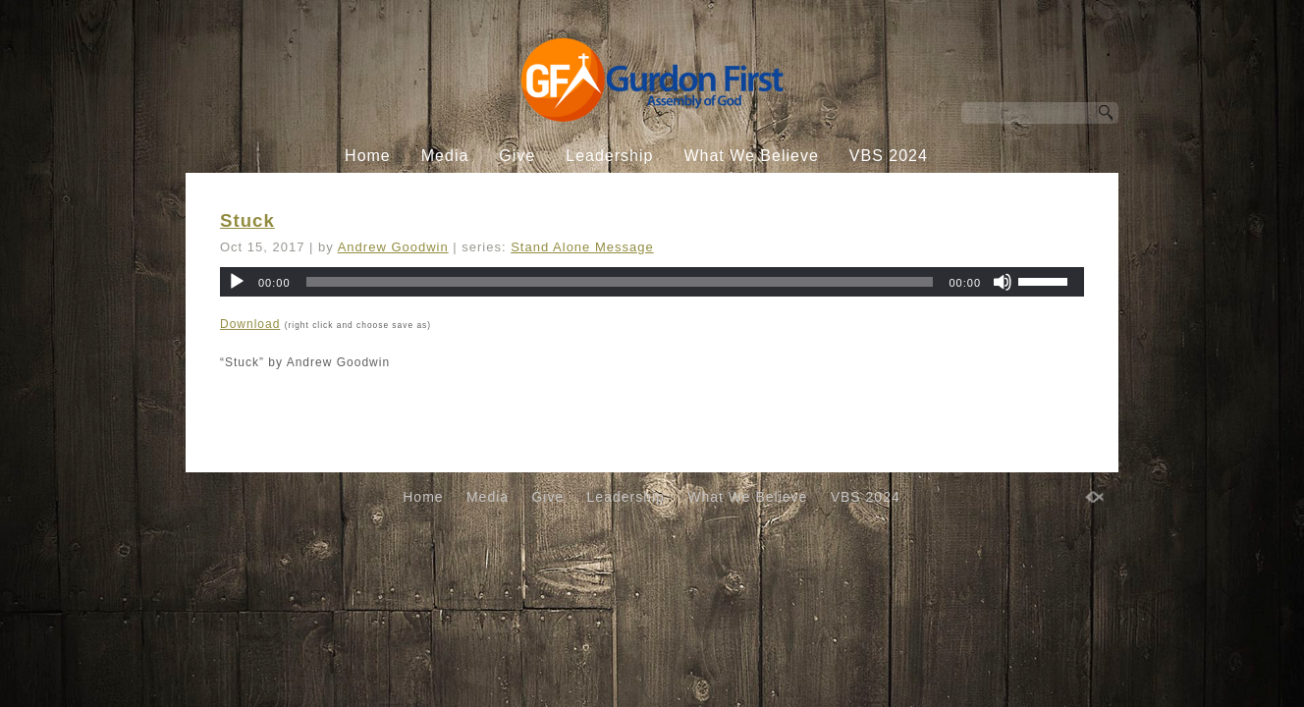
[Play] (236, 282)
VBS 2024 (888, 155)
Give (517, 155)
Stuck (247, 220)
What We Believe (750, 155)
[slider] (620, 282)
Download (250, 324)
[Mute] (1002, 282)
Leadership (609, 155)
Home (368, 155)
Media (445, 155)
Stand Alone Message (582, 247)
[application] (652, 282)
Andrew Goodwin (393, 247)
